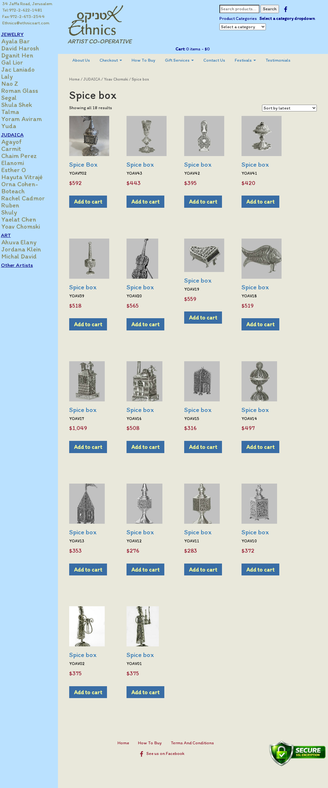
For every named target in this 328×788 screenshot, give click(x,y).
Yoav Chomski (27, 226)
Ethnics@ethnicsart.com (26, 23)
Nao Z (16, 83)
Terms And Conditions (195, 743)
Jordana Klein (28, 249)
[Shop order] (289, 108)
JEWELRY (19, 34)
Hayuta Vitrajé (28, 176)
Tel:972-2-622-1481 (23, 10)
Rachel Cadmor (30, 198)
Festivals (251, 60)
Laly (14, 76)
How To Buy (149, 60)
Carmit (18, 148)
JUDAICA (19, 134)
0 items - (200, 49)
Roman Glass (26, 90)
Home (80, 79)
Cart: (183, 49)
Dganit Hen (24, 55)
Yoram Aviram (28, 118)
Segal (15, 97)
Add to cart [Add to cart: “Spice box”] (151, 201)
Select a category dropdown (289, 18)
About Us (87, 60)
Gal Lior (19, 62)
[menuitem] (87, 60)
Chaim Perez (26, 155)
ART (13, 235)
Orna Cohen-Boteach (26, 187)
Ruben (17, 205)
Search (272, 9)
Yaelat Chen (25, 219)
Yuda (15, 125)
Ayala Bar (22, 41)
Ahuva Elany (25, 242)
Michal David (25, 256)
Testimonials (284, 60)
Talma (17, 111)
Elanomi (19, 162)
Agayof (18, 141)
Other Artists (24, 265)
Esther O (20, 169)
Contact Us (220, 60)
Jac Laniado (24, 69)
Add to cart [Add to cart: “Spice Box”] (94, 201)
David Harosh (27, 48)
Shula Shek (23, 104)
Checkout (117, 60)
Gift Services (185, 60)
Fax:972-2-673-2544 (24, 16)
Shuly (16, 212)
